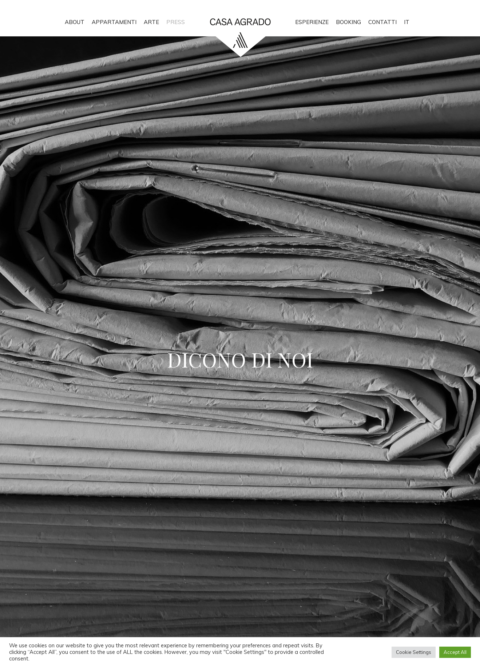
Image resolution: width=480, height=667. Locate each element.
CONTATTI (382, 22)
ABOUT (74, 22)
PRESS (175, 22)
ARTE (151, 22)
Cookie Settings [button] (413, 652)
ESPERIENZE (312, 22)
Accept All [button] (455, 652)
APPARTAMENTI (114, 22)
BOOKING (348, 22)
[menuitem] (406, 18)
